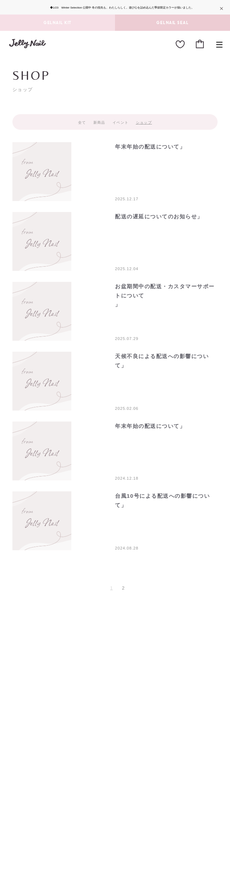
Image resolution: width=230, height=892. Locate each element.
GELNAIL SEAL (172, 22)
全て (82, 122)
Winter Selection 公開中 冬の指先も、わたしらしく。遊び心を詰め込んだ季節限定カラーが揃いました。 (128, 7)
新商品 (99, 122)
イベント (121, 122)
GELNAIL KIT (57, 22)
